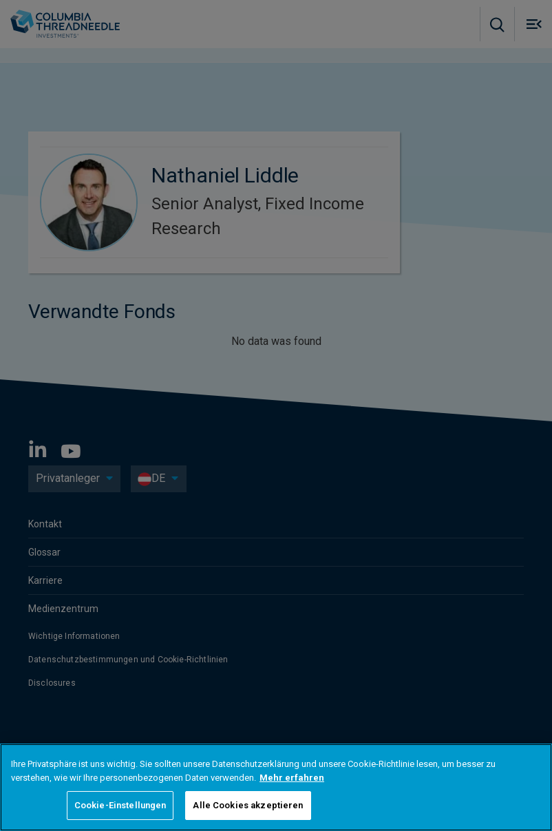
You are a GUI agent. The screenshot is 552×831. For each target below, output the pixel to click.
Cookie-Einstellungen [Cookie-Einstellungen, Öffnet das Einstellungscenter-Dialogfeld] (120, 805)
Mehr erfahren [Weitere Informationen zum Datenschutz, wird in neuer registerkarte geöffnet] (291, 777)
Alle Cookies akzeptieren (248, 805)
